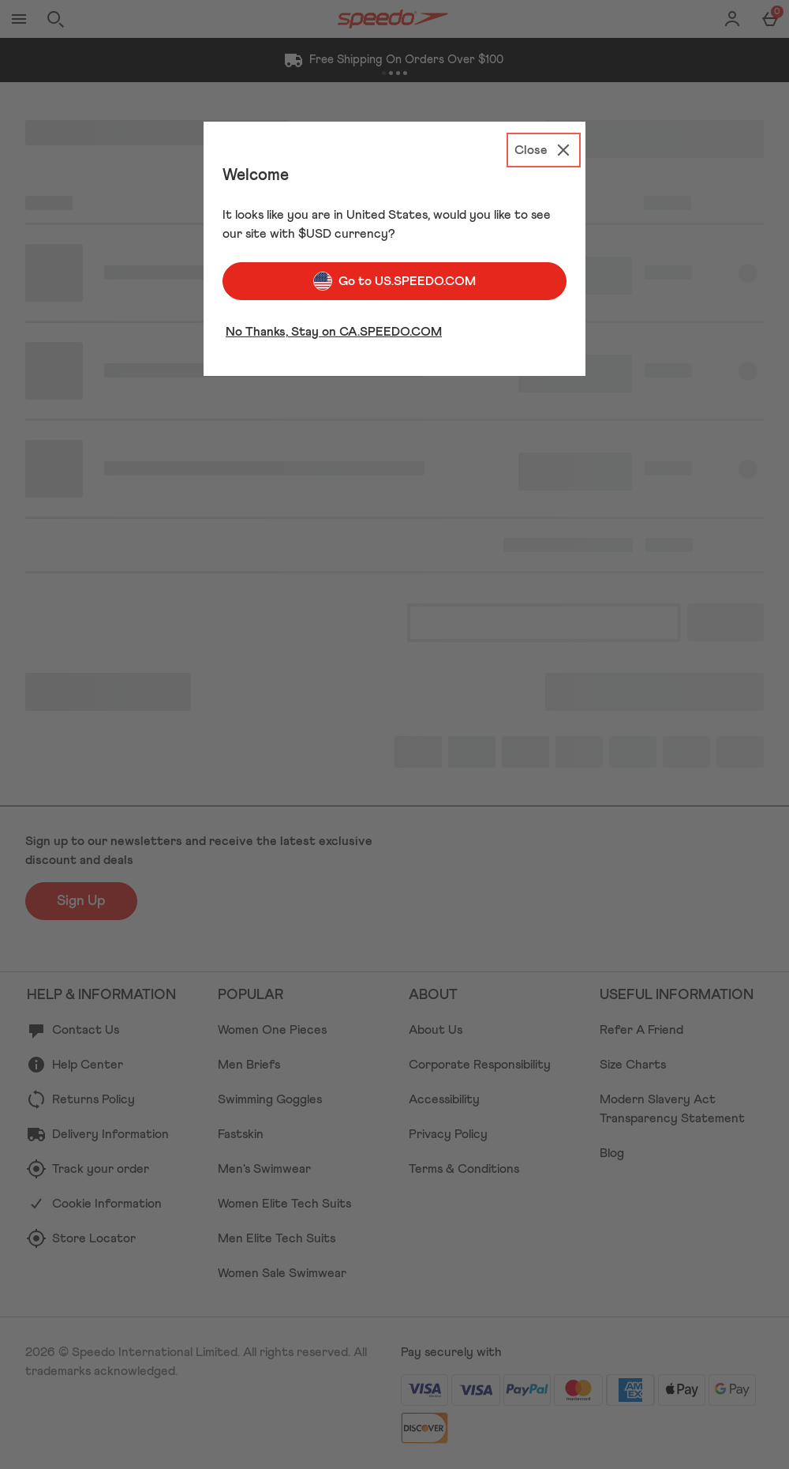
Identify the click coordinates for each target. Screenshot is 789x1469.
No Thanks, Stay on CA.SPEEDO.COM (334, 331)
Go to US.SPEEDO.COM (394, 281)
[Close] (544, 150)
